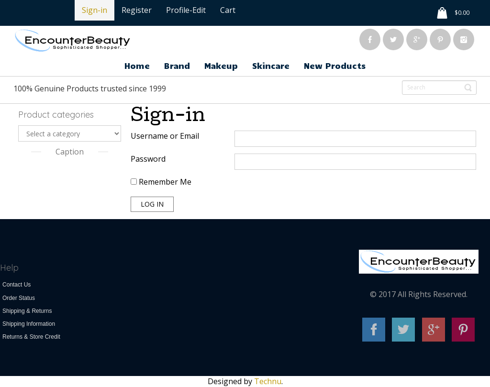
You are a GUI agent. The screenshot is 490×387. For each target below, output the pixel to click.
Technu (267, 381)
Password (148, 159)
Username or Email (165, 136)
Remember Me (161, 182)
